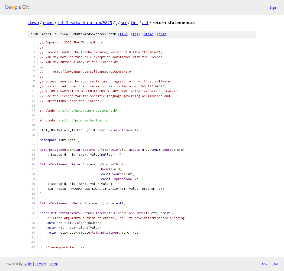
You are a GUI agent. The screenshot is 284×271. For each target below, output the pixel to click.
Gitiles (27, 263)
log (135, 34)
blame (148, 34)
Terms (53, 263)
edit (162, 34)
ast (145, 22)
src (124, 22)
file (123, 34)
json (275, 263)
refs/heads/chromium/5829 (85, 22)
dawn (33, 22)
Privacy (40, 263)
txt (264, 263)
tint (134, 22)
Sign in (274, 7)
